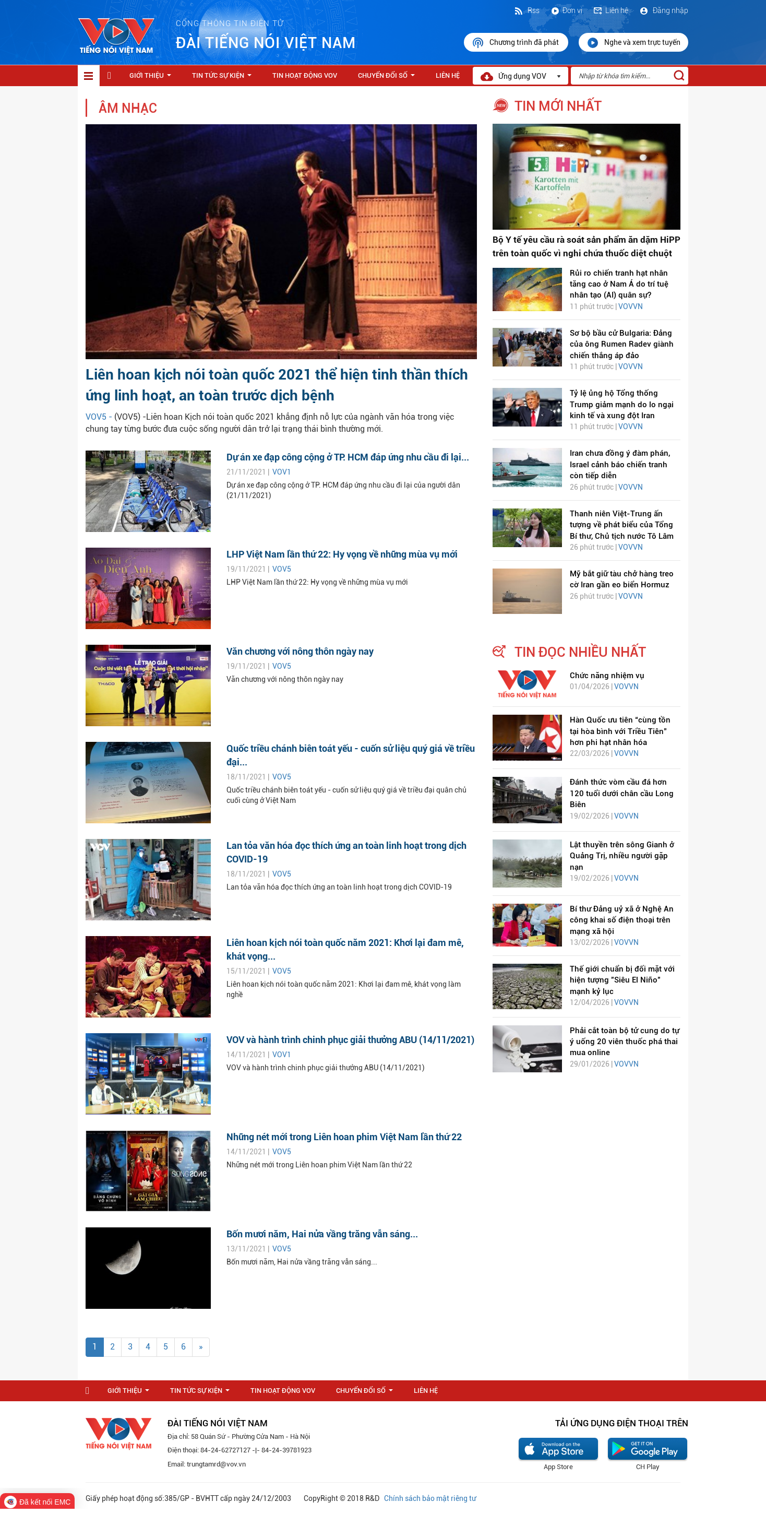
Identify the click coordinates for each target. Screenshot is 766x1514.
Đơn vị (566, 10)
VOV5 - (100, 417)
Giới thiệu (152, 78)
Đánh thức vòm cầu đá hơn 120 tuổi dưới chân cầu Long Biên (622, 793)
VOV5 (281, 569)
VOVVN (630, 306)
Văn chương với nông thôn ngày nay (300, 651)
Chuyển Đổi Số (388, 78)
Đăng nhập (663, 10)
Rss (526, 10)
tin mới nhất (558, 106)
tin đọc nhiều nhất (580, 652)
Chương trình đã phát (516, 43)
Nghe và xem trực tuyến (633, 43)
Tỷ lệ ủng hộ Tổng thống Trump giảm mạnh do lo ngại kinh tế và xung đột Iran (622, 404)
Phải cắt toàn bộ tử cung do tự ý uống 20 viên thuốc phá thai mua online (624, 1042)
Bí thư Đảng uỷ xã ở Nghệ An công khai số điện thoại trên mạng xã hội (622, 920)
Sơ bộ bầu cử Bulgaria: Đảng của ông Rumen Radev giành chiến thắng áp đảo (622, 344)
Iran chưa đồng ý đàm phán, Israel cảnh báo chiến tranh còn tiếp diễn (620, 464)
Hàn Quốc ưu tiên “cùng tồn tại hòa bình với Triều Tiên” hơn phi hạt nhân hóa (620, 731)
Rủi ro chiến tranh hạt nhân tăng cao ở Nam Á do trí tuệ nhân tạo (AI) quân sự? (619, 284)
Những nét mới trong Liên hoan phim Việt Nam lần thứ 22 (344, 1136)
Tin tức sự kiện (224, 78)
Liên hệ (610, 10)
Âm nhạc (128, 108)
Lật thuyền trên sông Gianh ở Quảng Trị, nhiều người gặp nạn (622, 856)
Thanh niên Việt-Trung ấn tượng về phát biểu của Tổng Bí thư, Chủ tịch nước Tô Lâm (622, 525)
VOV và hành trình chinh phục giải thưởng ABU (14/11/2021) (350, 1039)
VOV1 (281, 472)
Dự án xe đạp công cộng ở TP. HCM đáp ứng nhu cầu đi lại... (347, 457)
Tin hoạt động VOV (304, 75)
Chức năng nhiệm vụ (607, 675)
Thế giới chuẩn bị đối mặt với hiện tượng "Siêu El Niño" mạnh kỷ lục (622, 980)
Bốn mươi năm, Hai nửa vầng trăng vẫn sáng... (322, 1233)
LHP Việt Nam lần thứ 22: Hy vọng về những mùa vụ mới (342, 554)
